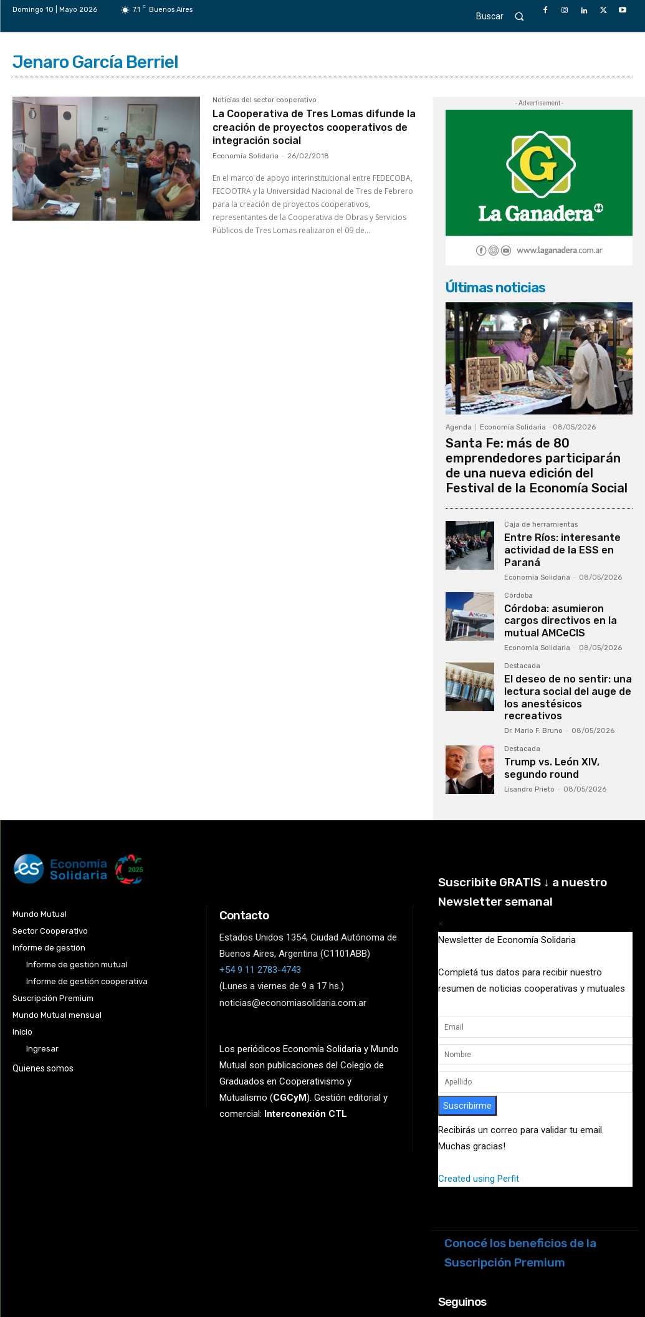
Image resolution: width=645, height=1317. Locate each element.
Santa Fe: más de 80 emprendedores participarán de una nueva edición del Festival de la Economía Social (539, 453)
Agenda (459, 427)
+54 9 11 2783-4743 (260, 916)
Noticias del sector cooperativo (265, 100)
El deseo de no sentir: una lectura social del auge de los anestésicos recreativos (567, 653)
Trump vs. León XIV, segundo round (566, 713)
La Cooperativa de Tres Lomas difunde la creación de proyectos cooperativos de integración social (308, 127)
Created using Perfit (478, 1125)
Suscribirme (467, 1052)
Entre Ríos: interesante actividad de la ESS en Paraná (555, 523)
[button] (505, 16)
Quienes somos (43, 1015)
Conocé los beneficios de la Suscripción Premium (520, 1200)
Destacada (522, 631)
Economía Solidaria (246, 156)
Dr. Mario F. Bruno (533, 678)
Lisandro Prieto (529, 733)
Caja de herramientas (541, 501)
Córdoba (518, 566)
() (290, 1044)
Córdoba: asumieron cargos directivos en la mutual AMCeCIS (565, 588)
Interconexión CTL (305, 1060)
